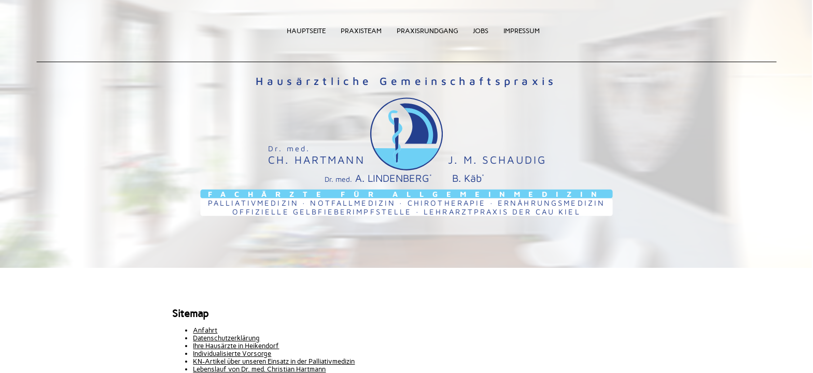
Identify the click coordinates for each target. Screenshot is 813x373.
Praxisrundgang (427, 31)
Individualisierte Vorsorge (232, 353)
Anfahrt (205, 330)
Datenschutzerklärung (226, 338)
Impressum (521, 31)
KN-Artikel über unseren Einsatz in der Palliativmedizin (274, 361)
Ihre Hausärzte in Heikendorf (236, 346)
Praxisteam (361, 31)
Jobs (480, 31)
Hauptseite (306, 31)
